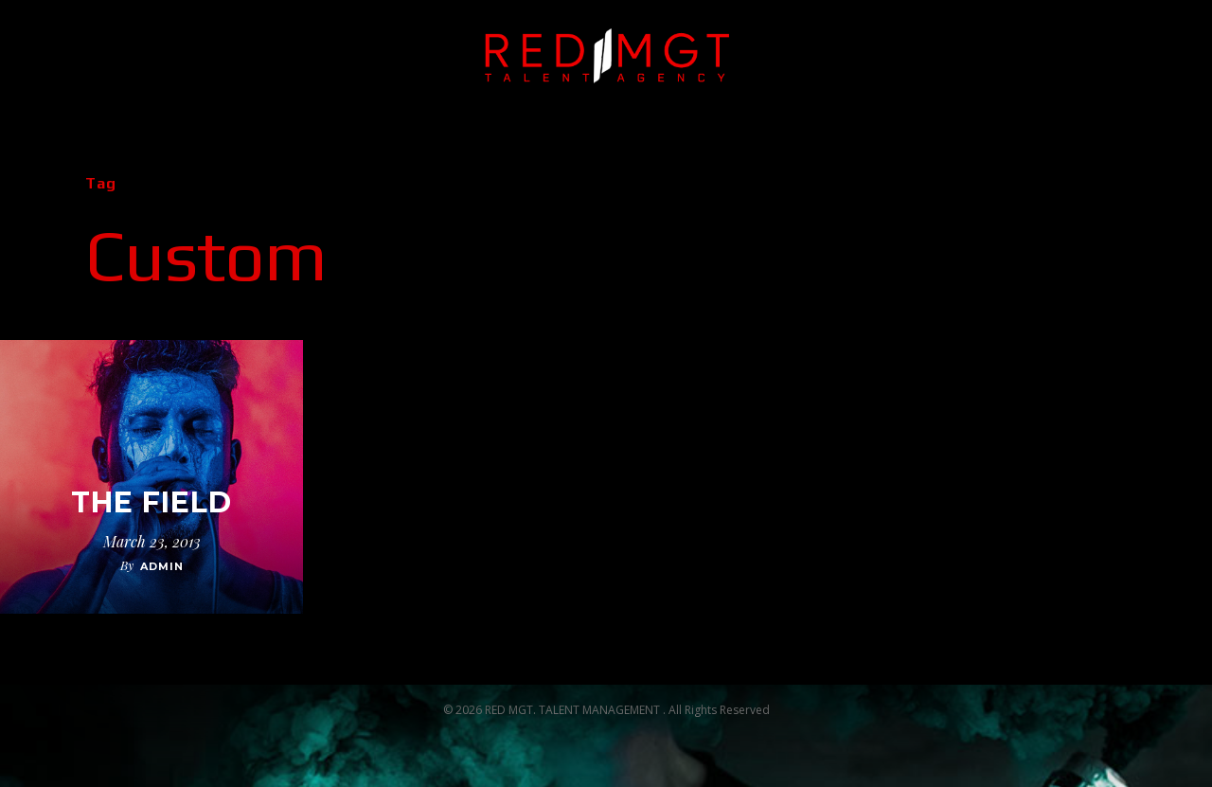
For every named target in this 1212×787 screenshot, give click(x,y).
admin (162, 566)
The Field (151, 503)
